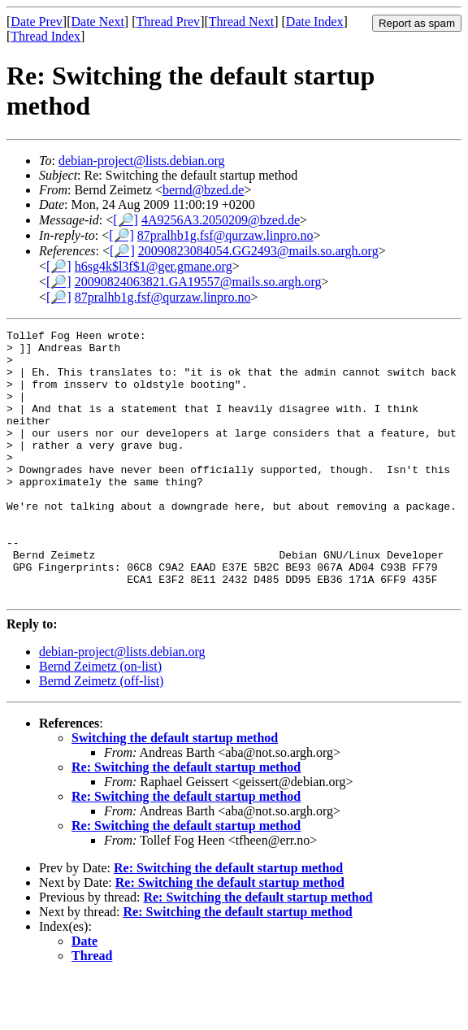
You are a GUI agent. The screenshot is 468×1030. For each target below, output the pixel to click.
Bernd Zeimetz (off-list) (101, 734)
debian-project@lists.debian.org (141, 160)
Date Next (98, 21)
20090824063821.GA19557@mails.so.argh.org (198, 282)
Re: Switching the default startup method (186, 821)
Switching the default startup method (175, 791)
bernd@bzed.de (203, 190)
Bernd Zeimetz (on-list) (100, 720)
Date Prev (37, 21)
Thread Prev (168, 21)
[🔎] (125, 220)
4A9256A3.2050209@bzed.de (220, 220)
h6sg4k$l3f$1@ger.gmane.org (153, 266)
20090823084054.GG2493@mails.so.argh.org (258, 251)
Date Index (315, 21)
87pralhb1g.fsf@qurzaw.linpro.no (225, 235)
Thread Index (45, 36)
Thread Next (241, 21)
